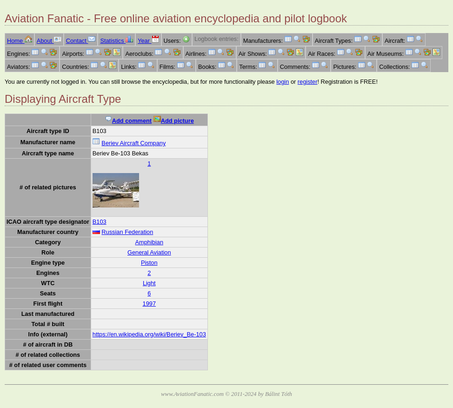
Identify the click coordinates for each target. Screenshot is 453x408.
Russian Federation (127, 231)
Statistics (116, 40)
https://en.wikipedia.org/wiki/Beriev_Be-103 (149, 334)
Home (19, 40)
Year (148, 40)
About (49, 40)
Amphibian (149, 242)
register (308, 81)
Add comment (128, 120)
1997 (149, 303)
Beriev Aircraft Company (133, 143)
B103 (100, 221)
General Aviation (149, 252)
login (282, 81)
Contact (81, 40)
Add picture (173, 120)
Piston (149, 262)
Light (149, 283)
